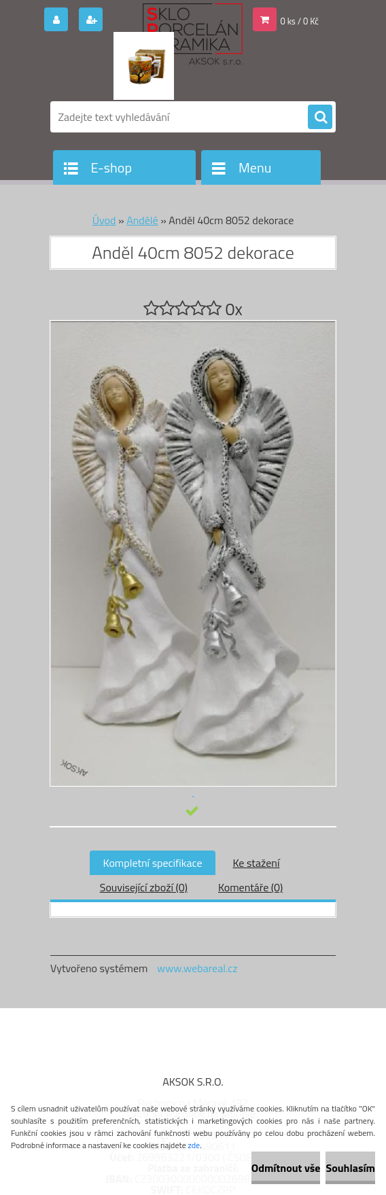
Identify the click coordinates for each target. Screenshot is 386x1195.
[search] (320, 117)
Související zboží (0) (144, 887)
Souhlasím (350, 1168)
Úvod (104, 220)
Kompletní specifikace (153, 863)
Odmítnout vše (286, 1168)
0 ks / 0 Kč (300, 21)
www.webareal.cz (197, 968)
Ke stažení (255, 863)
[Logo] (143, 66)
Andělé (142, 220)
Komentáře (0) (250, 887)
